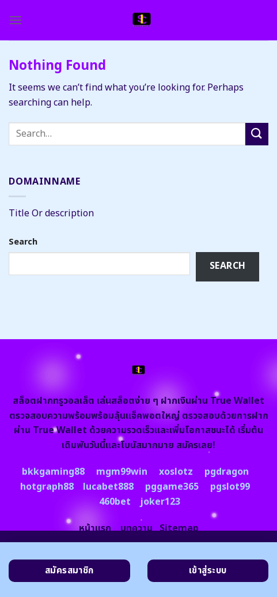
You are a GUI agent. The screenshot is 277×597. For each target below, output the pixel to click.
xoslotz (176, 472)
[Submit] (256, 134)
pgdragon (226, 472)
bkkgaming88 (53, 472)
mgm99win (121, 472)
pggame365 (172, 487)
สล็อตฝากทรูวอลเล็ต (53, 401)
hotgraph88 (47, 487)
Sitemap (179, 528)
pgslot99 (230, 487)
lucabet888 (108, 487)
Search (23, 242)
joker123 (160, 502)
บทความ (136, 528)
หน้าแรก (95, 528)
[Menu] (15, 20)
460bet (115, 502)
